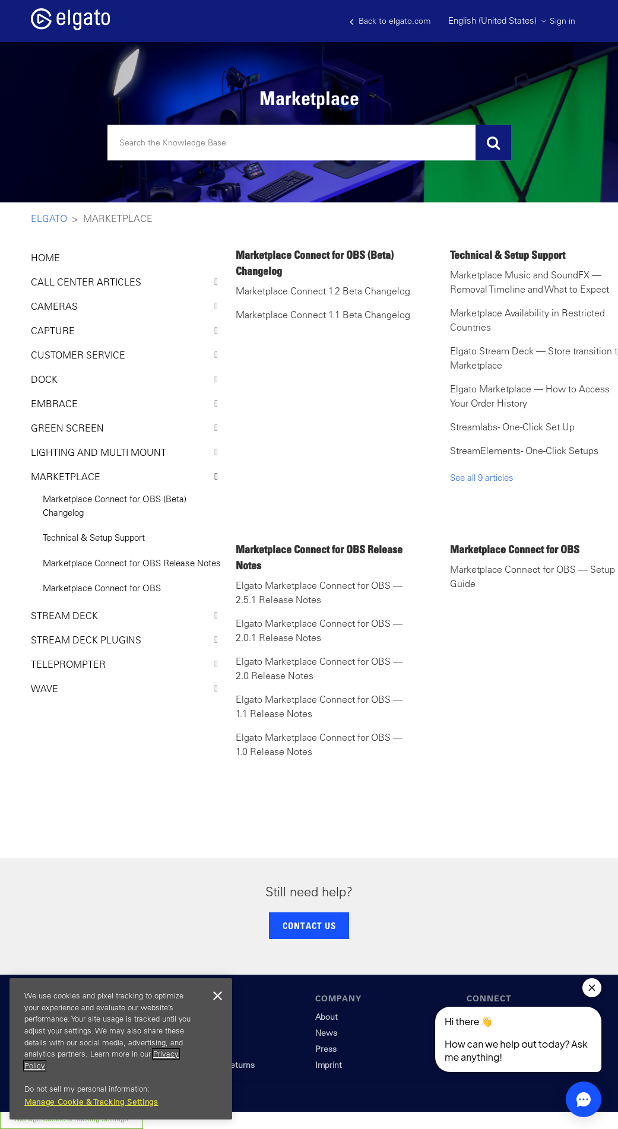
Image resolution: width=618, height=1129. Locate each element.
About (326, 1016)
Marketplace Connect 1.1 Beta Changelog (323, 315)
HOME (45, 258)
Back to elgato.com (390, 21)
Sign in (562, 20)
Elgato (49, 218)
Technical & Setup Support (94, 537)
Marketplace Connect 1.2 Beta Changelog (323, 291)
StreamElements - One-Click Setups (524, 450)
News (326, 1032)
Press (326, 1049)
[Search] (309, 143)
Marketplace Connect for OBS (102, 588)
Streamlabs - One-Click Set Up (512, 427)
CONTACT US (309, 925)
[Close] (217, 996)
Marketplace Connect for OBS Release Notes (132, 563)
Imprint (328, 1065)
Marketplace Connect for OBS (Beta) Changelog (114, 505)
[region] (120, 1049)
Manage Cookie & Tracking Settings (91, 1102)
